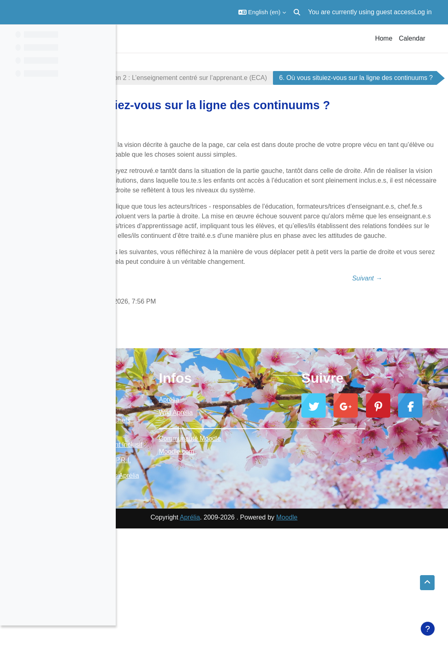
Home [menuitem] (383, 38)
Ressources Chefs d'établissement (158, 518)
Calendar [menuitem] (412, 38)
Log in (423, 12)
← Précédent (177, 363)
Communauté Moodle (267, 523)
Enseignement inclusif (163, 77)
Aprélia (246, 484)
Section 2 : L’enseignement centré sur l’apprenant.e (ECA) (299, 77)
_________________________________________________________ (282, 510)
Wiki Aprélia (253, 497)
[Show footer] (427, 628)
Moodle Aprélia (153, 505)
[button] (262, 12)
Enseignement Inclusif (164, 547)
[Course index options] (105, 36)
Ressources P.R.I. (158, 571)
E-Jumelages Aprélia (167, 591)
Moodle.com (253, 536)
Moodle (344, 637)
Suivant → (386, 363)
